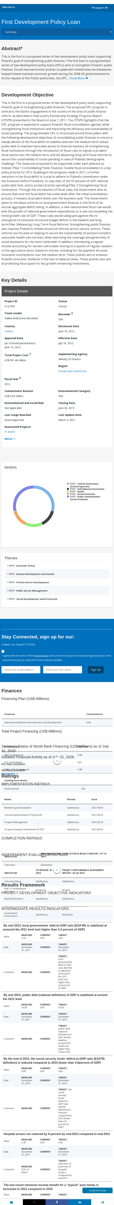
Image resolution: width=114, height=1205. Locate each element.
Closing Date (66, 403)
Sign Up (96, 669)
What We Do (8, 7)
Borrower (65, 313)
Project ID (11, 301)
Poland (9, 331)
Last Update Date (70, 415)
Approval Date (14, 338)
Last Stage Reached (18, 415)
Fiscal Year (13, 378)
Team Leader (13, 313)
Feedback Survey (97, 1190)
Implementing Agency (72, 354)
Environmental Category (74, 391)
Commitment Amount (19, 391)
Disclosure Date (68, 326)
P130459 (10, 432)
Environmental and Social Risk (24, 403)
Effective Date (67, 338)
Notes (9, 438)
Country (10, 326)
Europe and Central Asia (72, 371)
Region (63, 366)
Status (62, 301)
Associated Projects (18, 427)
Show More (78, 78)
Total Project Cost (18, 354)
